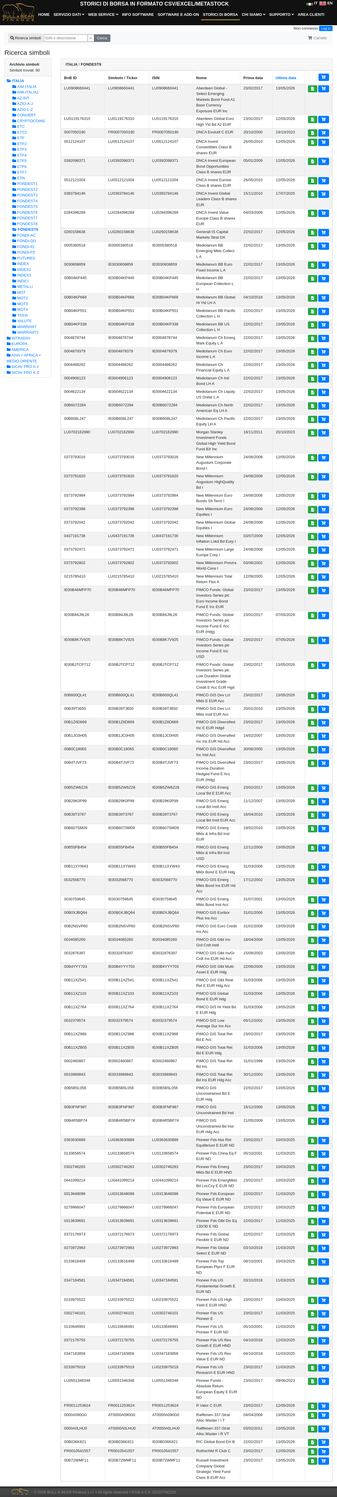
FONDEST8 (25, 224)
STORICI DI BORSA (220, 14)
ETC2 (19, 132)
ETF (18, 138)
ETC (18, 126)
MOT (19, 292)
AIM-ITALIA (24, 86)
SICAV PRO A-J (23, 366)
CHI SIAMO (253, 14)
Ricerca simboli (25, 38)
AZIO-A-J (22, 103)
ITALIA (15, 81)
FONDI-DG (24, 241)
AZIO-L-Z (22, 109)
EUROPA (17, 344)
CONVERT (24, 115)
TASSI (20, 315)
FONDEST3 (25, 195)
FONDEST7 (25, 218)
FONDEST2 (25, 189)
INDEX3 (21, 275)
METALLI (22, 286)
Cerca (102, 38)
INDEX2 (21, 269)
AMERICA (18, 349)
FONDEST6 (25, 212)
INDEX (20, 264)
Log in (326, 28)
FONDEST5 (25, 206)
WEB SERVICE (103, 14)
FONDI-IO (23, 247)
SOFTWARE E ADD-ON (178, 14)
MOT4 (20, 309)
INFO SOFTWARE (138, 14)
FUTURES (23, 258)
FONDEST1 (25, 183)
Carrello (317, 38)
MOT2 (20, 298)
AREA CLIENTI (311, 14)
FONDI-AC (24, 235)
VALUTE (22, 321)
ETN (18, 178)
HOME (44, 14)
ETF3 (19, 149)
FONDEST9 (25, 229)
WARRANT (24, 327)
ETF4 (19, 155)
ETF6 (19, 166)
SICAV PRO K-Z (23, 372)
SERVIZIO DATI (68, 14)
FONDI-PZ (23, 252)
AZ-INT (20, 98)
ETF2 (19, 144)
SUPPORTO (281, 14)
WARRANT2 (25, 332)
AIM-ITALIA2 (25, 92)
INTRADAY (19, 338)
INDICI (20, 281)
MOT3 (20, 304)
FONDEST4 (25, 201)
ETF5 (19, 161)
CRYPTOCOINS (28, 121)
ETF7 (19, 172)
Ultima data (286, 78)
